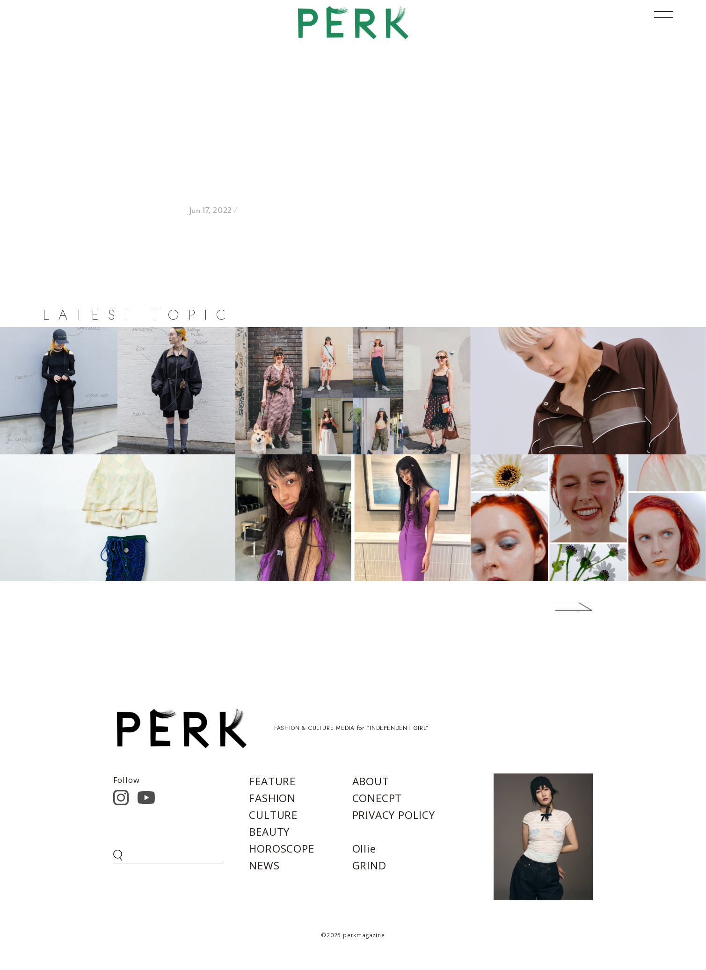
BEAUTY (269, 831)
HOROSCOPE (281, 848)
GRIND (369, 865)
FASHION (272, 798)
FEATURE (272, 781)
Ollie (364, 848)
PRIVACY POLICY (393, 815)
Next (560, 607)
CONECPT (377, 798)
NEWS (264, 865)
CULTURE (273, 815)
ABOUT (370, 781)
